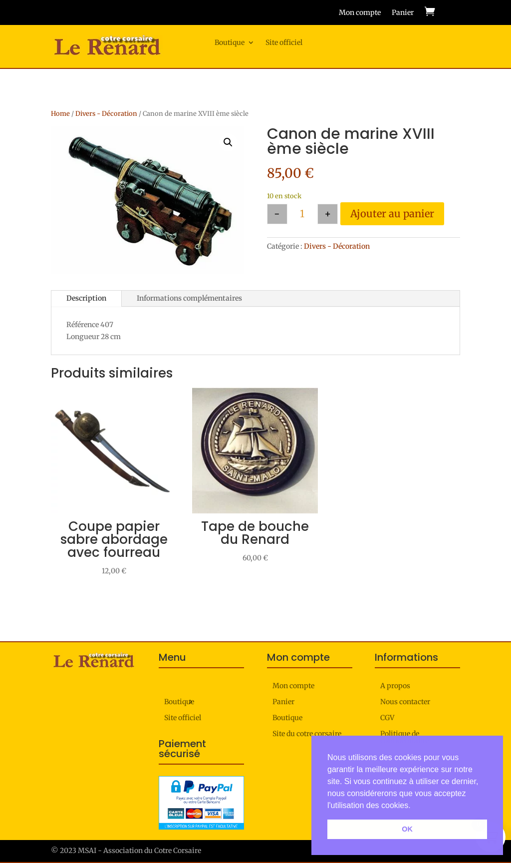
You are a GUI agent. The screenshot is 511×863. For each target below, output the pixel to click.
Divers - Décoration (106, 113)
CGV (387, 718)
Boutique (230, 43)
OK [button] (407, 829)
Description (86, 298)
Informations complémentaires (189, 298)
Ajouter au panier (392, 213)
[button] (228, 142)
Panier (403, 13)
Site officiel (283, 43)
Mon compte (360, 13)
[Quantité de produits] (302, 214)
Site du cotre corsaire (306, 734)
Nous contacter (405, 702)
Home (60, 113)
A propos (395, 686)
